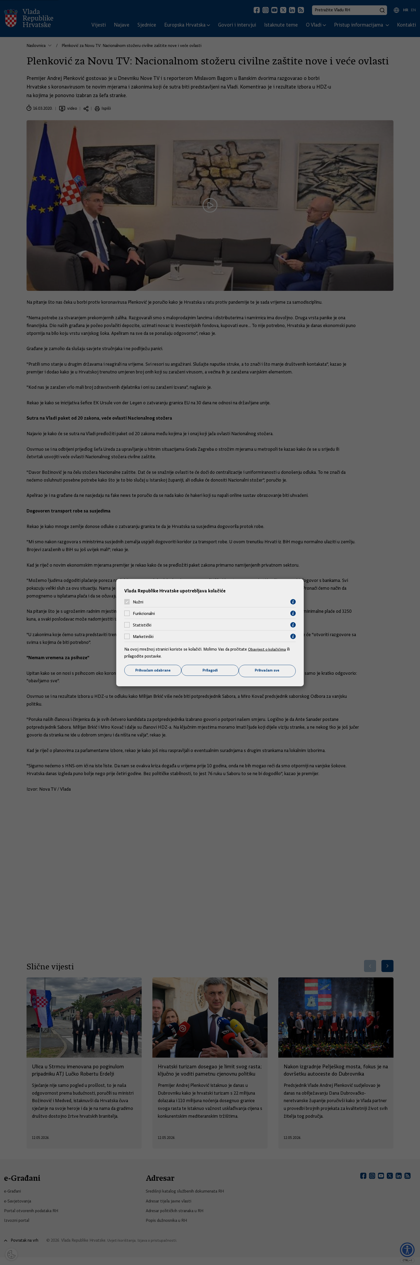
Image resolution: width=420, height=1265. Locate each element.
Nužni (138, 601)
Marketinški (143, 636)
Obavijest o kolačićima (268, 649)
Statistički (142, 624)
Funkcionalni (144, 613)
